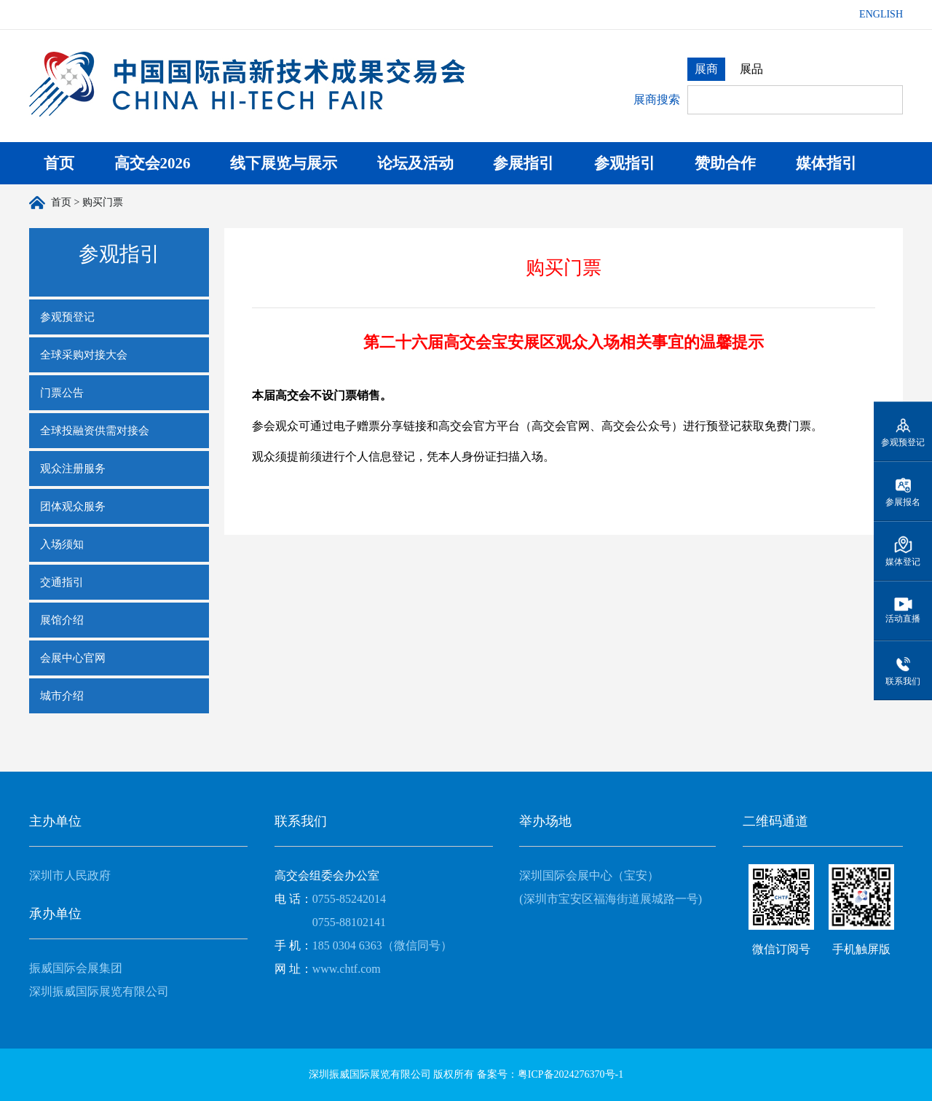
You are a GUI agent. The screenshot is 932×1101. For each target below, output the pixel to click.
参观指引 (624, 163)
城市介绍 (62, 696)
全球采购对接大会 (83, 355)
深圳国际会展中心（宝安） (589, 875)
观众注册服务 (73, 468)
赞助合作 (725, 163)
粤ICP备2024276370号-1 (570, 1074)
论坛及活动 (415, 163)
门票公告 (62, 393)
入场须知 (62, 544)
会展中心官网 (73, 658)
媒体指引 (826, 163)
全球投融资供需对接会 (94, 430)
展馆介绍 (62, 620)
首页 (59, 163)
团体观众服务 (73, 506)
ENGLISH (881, 14)
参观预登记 (67, 317)
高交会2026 (152, 163)
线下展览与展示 (283, 163)
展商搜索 (656, 99)
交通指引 (62, 582)
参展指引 (523, 163)
